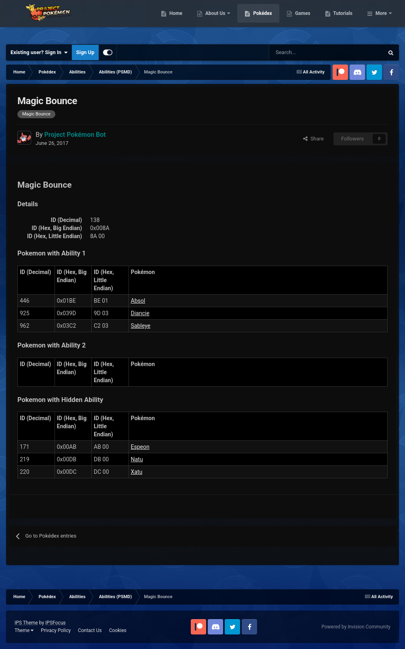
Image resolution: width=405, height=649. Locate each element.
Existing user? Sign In (39, 52)
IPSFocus (55, 623)
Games (344, 20)
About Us (257, 20)
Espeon (140, 447)
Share (313, 139)
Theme (24, 630)
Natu (137, 459)
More (381, 20)
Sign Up (85, 52)
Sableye (141, 325)
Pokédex (304, 20)
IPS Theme (26, 623)
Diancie (140, 313)
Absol (138, 300)
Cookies (118, 630)
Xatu (137, 472)
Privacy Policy (56, 630)
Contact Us (90, 630)
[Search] (297, 52)
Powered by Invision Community (355, 627)
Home (217, 20)
